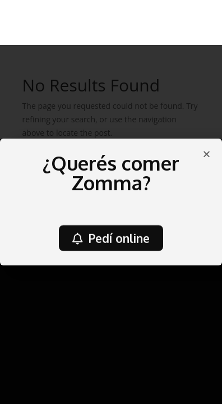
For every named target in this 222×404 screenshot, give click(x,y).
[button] (111, 239)
